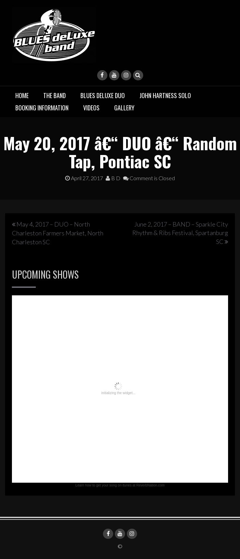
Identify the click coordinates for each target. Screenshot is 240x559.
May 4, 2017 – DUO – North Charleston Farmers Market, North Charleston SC (57, 233)
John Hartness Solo (165, 95)
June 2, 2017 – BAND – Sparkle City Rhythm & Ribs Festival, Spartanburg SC (180, 232)
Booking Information (42, 107)
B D (113, 178)
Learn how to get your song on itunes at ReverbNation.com (119, 485)
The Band (54, 95)
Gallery (124, 107)
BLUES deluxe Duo (102, 95)
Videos (91, 107)
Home (22, 95)
